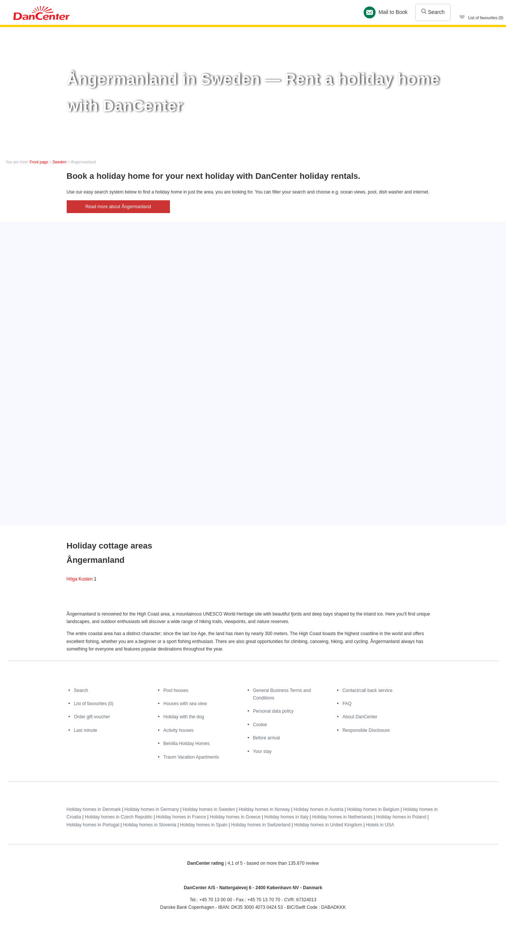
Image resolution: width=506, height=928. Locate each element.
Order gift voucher (92, 716)
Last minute (85, 730)
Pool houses (176, 690)
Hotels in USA (380, 824)
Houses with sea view (185, 703)
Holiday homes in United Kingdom (328, 824)
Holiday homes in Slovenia (149, 824)
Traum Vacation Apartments (191, 757)
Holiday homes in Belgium (373, 809)
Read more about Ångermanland (118, 206)
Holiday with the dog (184, 716)
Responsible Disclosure (366, 730)
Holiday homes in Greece (235, 817)
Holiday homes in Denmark (94, 809)
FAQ (347, 703)
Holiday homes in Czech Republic (118, 817)
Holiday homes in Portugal (93, 824)
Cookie (260, 724)
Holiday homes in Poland (401, 817)
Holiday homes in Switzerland (260, 824)
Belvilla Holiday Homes (187, 743)
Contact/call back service (367, 690)
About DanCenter (360, 716)
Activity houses (179, 730)
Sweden (60, 162)
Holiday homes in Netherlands (342, 817)
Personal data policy (273, 711)
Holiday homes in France (181, 817)
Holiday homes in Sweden (209, 809)
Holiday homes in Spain (204, 824)
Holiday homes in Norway (264, 809)
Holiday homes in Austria (318, 809)
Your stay (262, 751)
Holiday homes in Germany (151, 809)
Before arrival (266, 738)
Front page (39, 162)
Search (433, 12)
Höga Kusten (81, 579)
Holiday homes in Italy (286, 817)
